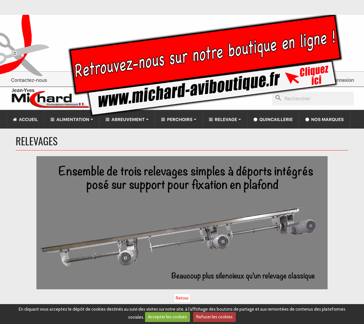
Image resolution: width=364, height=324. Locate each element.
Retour (182, 298)
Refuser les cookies (214, 316)
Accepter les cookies (167, 316)
